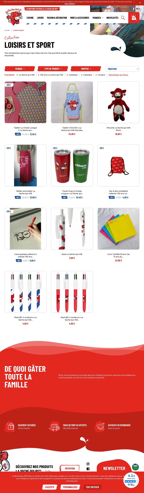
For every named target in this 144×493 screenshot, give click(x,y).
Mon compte (121, 9)
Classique (73, 75)
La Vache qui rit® (27, 75)
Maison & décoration (57, 17)
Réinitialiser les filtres (118, 75)
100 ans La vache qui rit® (51, 75)
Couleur (101, 75)
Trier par (123, 68)
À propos (107, 9)
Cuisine (30, 17)
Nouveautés (112, 17)
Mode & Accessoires (79, 17)
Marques (98, 17)
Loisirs (40, 17)
